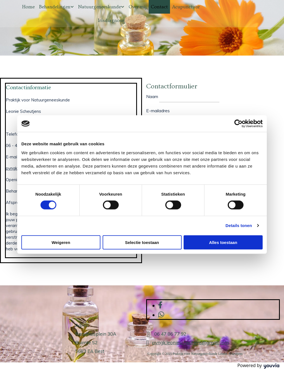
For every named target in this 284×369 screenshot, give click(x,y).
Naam (152, 96)
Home (28, 6)
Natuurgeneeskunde (99, 6)
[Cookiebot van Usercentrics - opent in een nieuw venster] (238, 123)
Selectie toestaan (142, 242)
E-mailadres (158, 110)
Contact (159, 6)
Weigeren (61, 242)
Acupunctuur (186, 6)
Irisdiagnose (111, 20)
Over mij (137, 6)
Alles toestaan (223, 242)
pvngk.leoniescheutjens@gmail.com (190, 342)
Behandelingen (54, 6)
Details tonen (238, 225)
